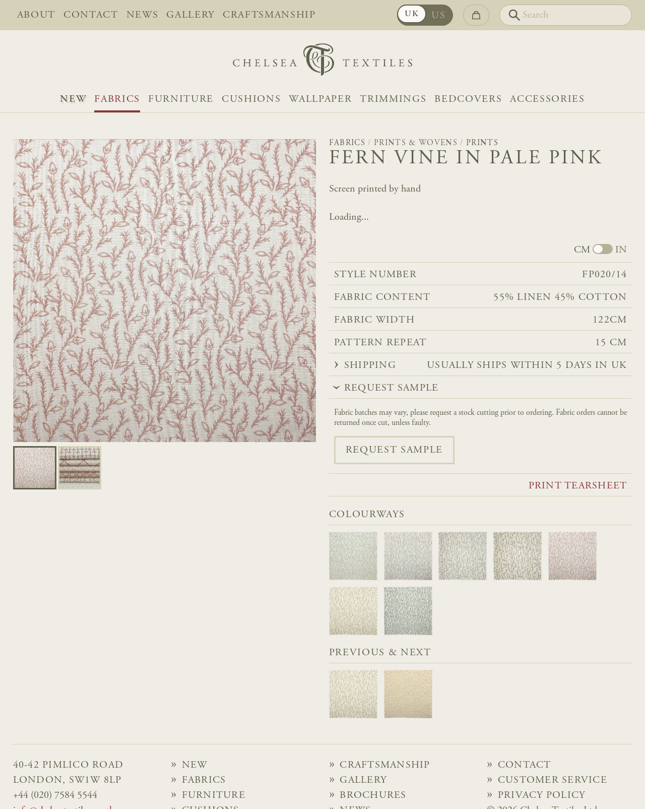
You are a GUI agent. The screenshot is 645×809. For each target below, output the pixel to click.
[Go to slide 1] (79, 467)
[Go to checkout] (476, 15)
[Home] (322, 62)
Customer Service (552, 780)
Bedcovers (468, 99)
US (438, 16)
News (142, 15)
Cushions (251, 99)
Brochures (373, 795)
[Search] (565, 15)
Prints (482, 143)
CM (582, 250)
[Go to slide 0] (34, 467)
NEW (73, 99)
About (36, 15)
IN (621, 250)
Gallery (190, 15)
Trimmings (393, 99)
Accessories (547, 99)
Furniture (181, 99)
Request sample (394, 450)
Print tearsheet (578, 486)
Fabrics (117, 99)
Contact (90, 15)
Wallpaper (320, 99)
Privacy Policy (542, 795)
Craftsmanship (269, 15)
